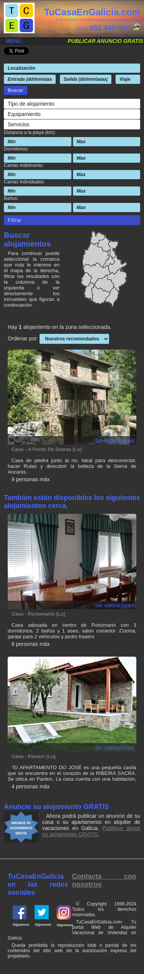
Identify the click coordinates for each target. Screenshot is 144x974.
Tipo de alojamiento (31, 104)
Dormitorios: (16, 149)
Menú (13, 41)
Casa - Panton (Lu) (34, 756)
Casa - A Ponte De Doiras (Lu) (47, 449)
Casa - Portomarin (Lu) (38, 614)
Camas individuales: (24, 182)
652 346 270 (109, 28)
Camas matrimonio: (24, 165)
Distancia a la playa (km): (30, 132)
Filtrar (15, 220)
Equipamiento (24, 114)
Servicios (19, 124)
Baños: (11, 198)
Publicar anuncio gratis (105, 41)
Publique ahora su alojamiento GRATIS (91, 831)
